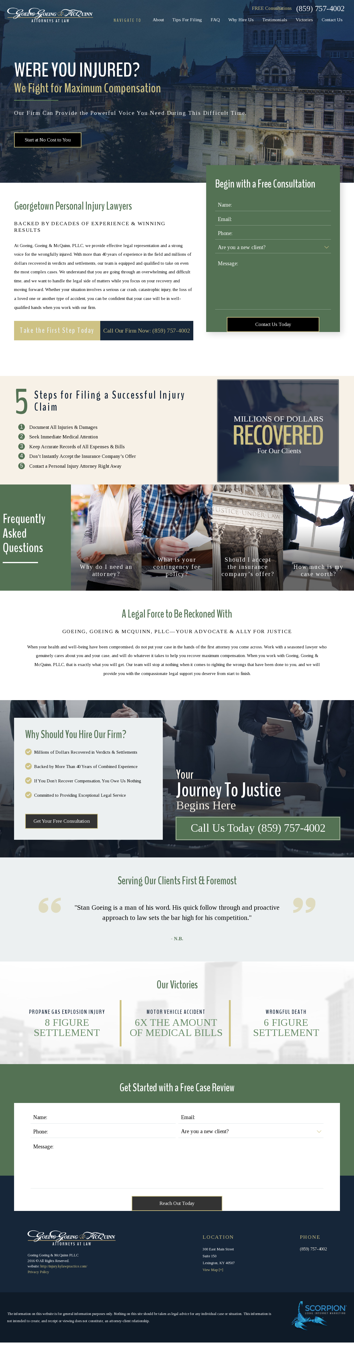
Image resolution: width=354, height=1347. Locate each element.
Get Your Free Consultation (63, 824)
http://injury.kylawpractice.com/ (63, 1271)
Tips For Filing (187, 19)
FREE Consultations (272, 8)
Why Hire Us (241, 19)
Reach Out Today (177, 1207)
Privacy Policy (38, 1276)
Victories (304, 19)
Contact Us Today (273, 326)
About (158, 19)
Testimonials (274, 19)
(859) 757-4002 (320, 8)
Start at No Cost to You (49, 141)
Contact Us (332, 19)
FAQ (215, 19)
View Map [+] (213, 1274)
